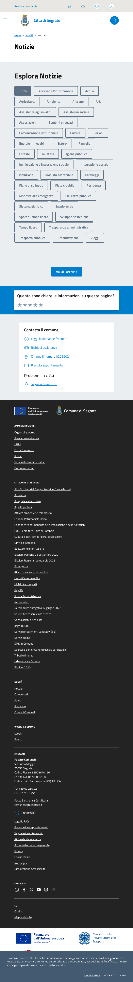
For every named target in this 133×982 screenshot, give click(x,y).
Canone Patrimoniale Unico (30, 519)
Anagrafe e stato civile (27, 501)
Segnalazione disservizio (28, 833)
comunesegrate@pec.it (28, 805)
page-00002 (21, 626)
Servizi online (22, 638)
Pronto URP (24, 812)
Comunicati (21, 694)
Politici (18, 456)
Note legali (20, 863)
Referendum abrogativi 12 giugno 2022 (37, 608)
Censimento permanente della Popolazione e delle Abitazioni (49, 525)
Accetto (110, 975)
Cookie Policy (22, 857)
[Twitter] (31, 890)
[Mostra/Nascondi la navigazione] (4, 20)
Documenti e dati (24, 468)
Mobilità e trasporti (25, 584)
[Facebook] (24, 890)
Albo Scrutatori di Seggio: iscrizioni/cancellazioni (42, 489)
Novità (29, 35)
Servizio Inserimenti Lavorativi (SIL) (35, 631)
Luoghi (18, 733)
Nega (123, 975)
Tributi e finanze (23, 655)
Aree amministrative (26, 438)
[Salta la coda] (69, 6)
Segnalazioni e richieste (28, 620)
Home (17, 35)
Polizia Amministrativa (27, 596)
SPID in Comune (23, 643)
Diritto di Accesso (24, 543)
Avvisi (17, 700)
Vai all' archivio (66, 271)
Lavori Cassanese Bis (27, 578)
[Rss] (53, 890)
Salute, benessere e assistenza (32, 614)
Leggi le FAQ (21, 821)
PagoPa (18, 590)
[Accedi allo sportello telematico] (97, 6)
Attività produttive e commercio (33, 513)
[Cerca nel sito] (114, 20)
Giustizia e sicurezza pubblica (31, 572)
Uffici (17, 444)
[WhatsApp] (16, 890)
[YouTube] (38, 890)
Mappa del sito (23, 917)
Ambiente (20, 495)
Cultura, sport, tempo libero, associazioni (38, 536)
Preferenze (92, 975)
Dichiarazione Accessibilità (30, 869)
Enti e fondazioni (24, 450)
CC (16, 906)
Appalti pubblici (23, 507)
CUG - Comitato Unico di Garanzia (34, 531)
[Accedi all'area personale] (111, 6)
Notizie (18, 688)
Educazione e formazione (29, 548)
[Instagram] (46, 890)
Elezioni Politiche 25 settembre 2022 (36, 554)
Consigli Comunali (24, 712)
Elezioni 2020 (22, 667)
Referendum (21, 602)
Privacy (18, 851)
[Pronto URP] (83, 6)
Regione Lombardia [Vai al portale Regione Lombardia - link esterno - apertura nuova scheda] (25, 6)
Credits (18, 911)
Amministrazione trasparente (32, 845)
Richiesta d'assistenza (27, 839)
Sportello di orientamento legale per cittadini (40, 649)
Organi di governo (24, 432)
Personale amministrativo (29, 462)
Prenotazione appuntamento (31, 827)
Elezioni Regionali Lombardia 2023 (34, 560)
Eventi (18, 739)
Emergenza (21, 566)
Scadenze (20, 706)
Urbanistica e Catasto (27, 661)
